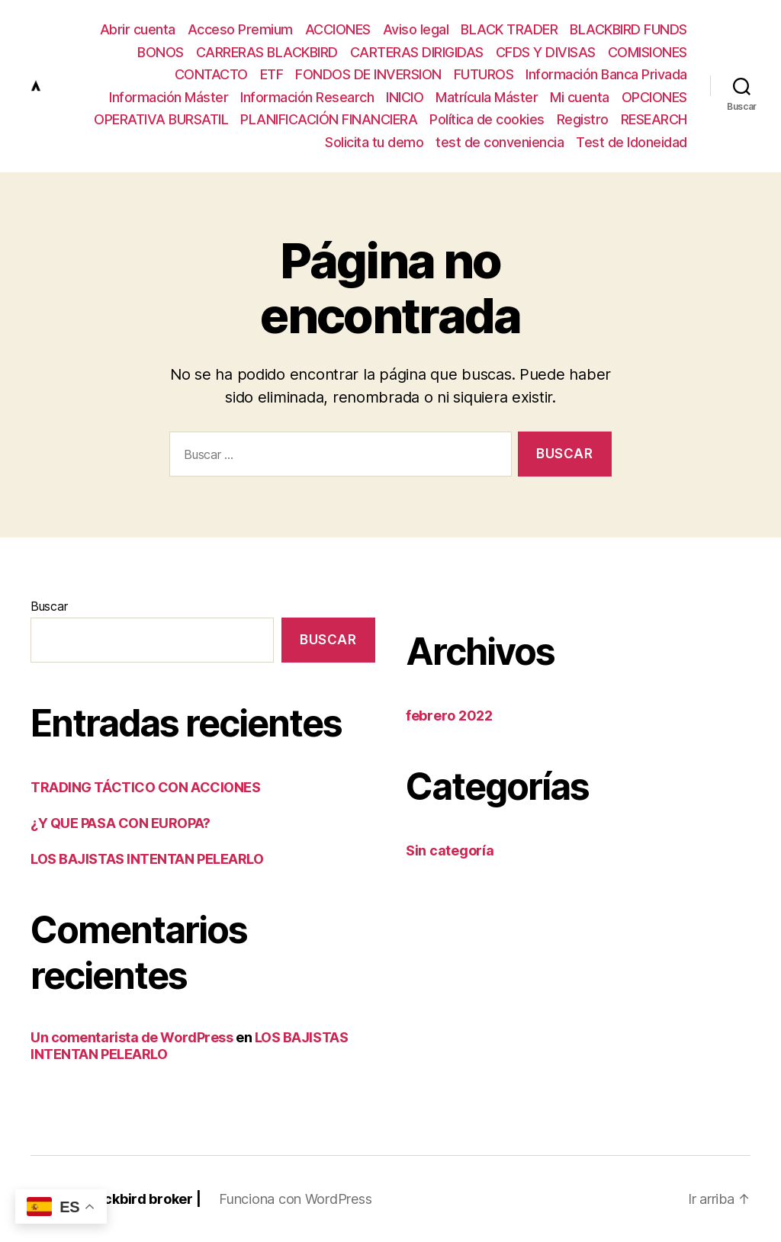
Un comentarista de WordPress (132, 1037)
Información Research (307, 97)
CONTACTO (211, 74)
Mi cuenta (579, 97)
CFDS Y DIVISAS (546, 52)
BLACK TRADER (509, 29)
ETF (272, 74)
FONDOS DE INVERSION (368, 74)
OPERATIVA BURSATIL (161, 119)
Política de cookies (487, 119)
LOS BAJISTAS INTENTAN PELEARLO (147, 859)
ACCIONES (338, 29)
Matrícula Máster (486, 97)
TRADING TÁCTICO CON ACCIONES (145, 787)
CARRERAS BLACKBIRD (267, 52)
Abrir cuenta (137, 29)
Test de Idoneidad (631, 142)
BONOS (160, 52)
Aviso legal (416, 29)
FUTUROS (484, 74)
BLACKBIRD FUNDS (628, 29)
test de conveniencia (499, 142)
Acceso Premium (240, 29)
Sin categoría (450, 850)
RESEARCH (654, 119)
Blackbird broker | (142, 1199)
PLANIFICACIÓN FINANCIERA (328, 119)
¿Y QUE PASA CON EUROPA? (121, 823)
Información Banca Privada (606, 74)
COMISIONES (647, 52)
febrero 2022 (449, 716)
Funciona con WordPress (295, 1199)
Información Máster (168, 97)
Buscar (49, 606)
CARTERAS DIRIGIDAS (417, 52)
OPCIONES (654, 97)
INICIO (404, 97)
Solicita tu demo (374, 142)
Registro (583, 119)
